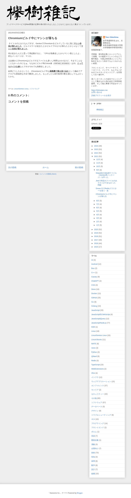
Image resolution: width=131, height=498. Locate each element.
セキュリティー (97, 394)
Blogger (80, 493)
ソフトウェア (34, 89)
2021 (96, 156)
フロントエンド (97, 427)
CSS (93, 285)
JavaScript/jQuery (98, 319)
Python (94, 352)
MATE (93, 344)
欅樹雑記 (100, 110)
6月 (98, 208)
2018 (96, 236)
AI (92, 260)
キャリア (95, 390)
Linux (93, 331)
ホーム (46, 167)
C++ (93, 272)
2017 (96, 240)
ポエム (94, 432)
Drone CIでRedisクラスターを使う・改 (106, 189)
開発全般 (95, 440)
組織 (93, 474)
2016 (96, 243)
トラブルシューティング (101, 415)
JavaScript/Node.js (98, 323)
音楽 (93, 436)
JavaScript (95, 310)
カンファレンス (97, 386)
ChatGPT (95, 281)
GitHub (94, 298)
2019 (96, 233)
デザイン (95, 411)
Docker (94, 293)
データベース (96, 407)
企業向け (95, 448)
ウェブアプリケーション (101, 381)
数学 (93, 465)
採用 (93, 461)
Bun (93, 268)
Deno (93, 289)
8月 (98, 201)
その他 (94, 398)
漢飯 (93, 444)
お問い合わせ (96, 92)
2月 (98, 222)
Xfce (93, 373)
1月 (98, 225)
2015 (96, 247)
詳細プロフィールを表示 (101, 95)
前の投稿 (79, 167)
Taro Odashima (112, 37)
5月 (98, 211)
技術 (93, 453)
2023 (96, 149)
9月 (98, 170)
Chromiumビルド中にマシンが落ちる (106, 195)
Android (94, 264)
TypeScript (95, 365)
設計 (93, 469)
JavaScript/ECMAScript (100, 314)
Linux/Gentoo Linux (21, 89)
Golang (94, 306)
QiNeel (94, 356)
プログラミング (97, 423)
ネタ (93, 419)
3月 (98, 218)
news (93, 348)
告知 (93, 457)
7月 (98, 204)
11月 (98, 163)
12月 (98, 159)
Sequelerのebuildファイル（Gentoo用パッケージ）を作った (106, 175)
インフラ (95, 377)
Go (92, 302)
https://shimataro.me (99, 90)
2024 (96, 146)
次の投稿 (12, 167)
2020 (96, 229)
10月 (98, 166)
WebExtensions (97, 369)
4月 (98, 215)
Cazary (94, 277)
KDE (93, 327)
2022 (96, 153)
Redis (93, 361)
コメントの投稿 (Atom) (47, 174)
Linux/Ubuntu (96, 340)
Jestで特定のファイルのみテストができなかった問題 (106, 183)
